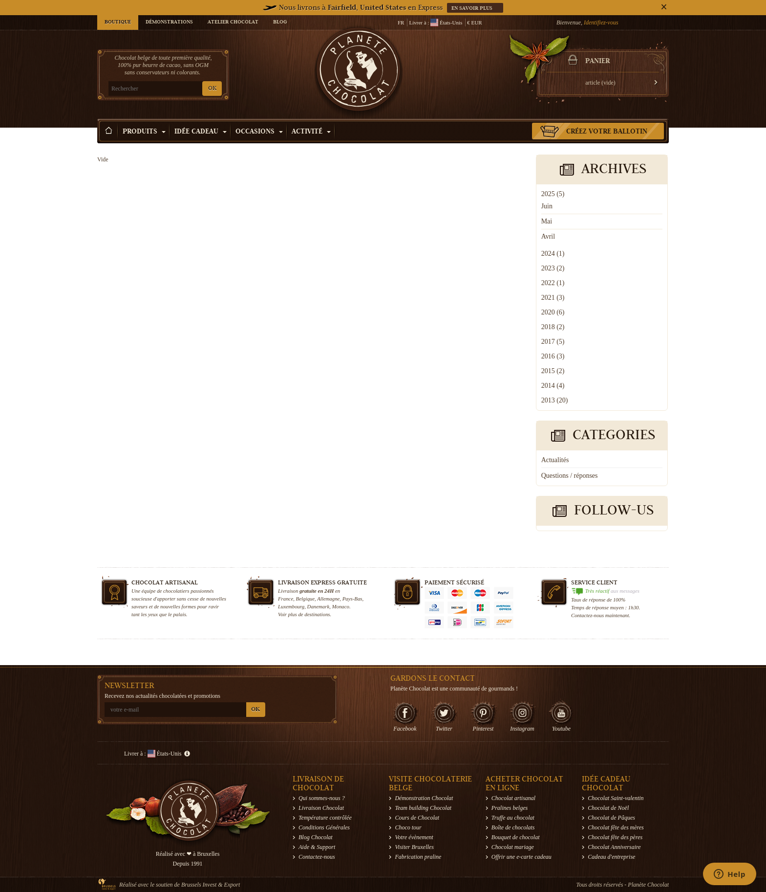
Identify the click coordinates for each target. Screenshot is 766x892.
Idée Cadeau (200, 132)
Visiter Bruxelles (414, 847)
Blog (280, 22)
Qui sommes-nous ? (321, 798)
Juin (547, 206)
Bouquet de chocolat (515, 837)
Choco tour (408, 827)
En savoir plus (472, 8)
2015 (553, 371)
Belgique (305, 599)
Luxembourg (291, 606)
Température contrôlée (325, 817)
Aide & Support (316, 847)
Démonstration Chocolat (424, 798)
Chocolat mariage (512, 847)
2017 (553, 341)
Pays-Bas (352, 599)
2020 (553, 312)
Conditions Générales (324, 827)
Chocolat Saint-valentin (615, 798)
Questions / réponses (569, 475)
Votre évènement (414, 837)
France (285, 599)
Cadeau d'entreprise (611, 856)
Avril (548, 236)
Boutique (118, 22)
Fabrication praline (418, 856)
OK (212, 89)
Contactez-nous (316, 856)
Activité (311, 132)
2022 (553, 283)
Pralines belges (509, 807)
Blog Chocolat (315, 837)
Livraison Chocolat (321, 807)
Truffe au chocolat (512, 817)
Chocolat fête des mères (616, 827)
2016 (553, 356)
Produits (144, 132)
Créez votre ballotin (606, 132)
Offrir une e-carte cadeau (521, 856)
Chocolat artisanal (513, 798)
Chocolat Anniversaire (614, 847)
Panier (597, 61)
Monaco (340, 606)
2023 (553, 268)
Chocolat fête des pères (615, 837)
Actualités (555, 460)
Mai (547, 221)
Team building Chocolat (423, 807)
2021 (553, 297)
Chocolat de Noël (608, 807)
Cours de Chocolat (417, 817)
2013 (554, 400)
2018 (553, 327)
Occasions (259, 132)
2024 (553, 253)
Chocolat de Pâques (611, 817)
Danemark (318, 606)
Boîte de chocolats (513, 827)
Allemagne (328, 599)
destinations (317, 614)
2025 (553, 194)
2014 (553, 385)
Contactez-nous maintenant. (600, 615)
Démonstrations (169, 22)
